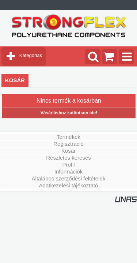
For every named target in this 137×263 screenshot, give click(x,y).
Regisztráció (68, 144)
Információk (68, 171)
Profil (68, 164)
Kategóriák (30, 55)
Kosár (68, 151)
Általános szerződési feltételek (69, 178)
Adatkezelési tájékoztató (68, 185)
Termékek (68, 137)
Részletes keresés (68, 158)
